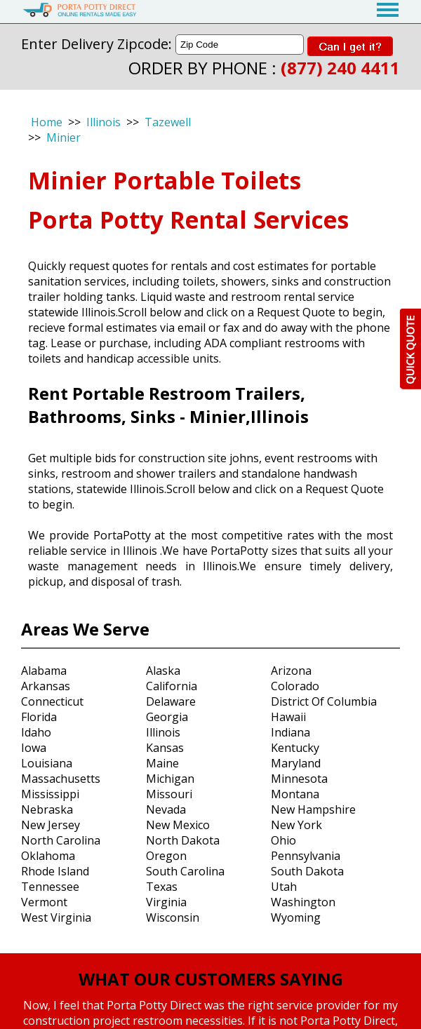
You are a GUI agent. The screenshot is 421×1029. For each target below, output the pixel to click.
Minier (63, 137)
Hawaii (288, 717)
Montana (295, 794)
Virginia (166, 902)
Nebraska (47, 809)
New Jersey (50, 825)
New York (296, 825)
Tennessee (50, 886)
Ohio (283, 840)
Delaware (171, 701)
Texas (162, 886)
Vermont (44, 902)
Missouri (169, 794)
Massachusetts (60, 778)
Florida (39, 717)
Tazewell (168, 122)
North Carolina (60, 840)
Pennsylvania (305, 855)
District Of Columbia (324, 701)
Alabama (44, 670)
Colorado (295, 686)
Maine (162, 763)
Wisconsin (172, 917)
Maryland (296, 763)
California (171, 686)
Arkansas (45, 686)
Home (46, 122)
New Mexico (178, 825)
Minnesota (299, 778)
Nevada (166, 809)
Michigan (170, 778)
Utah (284, 886)
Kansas (165, 747)
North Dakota (183, 840)
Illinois (103, 122)
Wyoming (296, 917)
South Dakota (307, 871)
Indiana (290, 732)
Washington (303, 902)
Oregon (166, 855)
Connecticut (52, 701)
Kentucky (295, 747)
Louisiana (46, 763)
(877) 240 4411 (340, 67)
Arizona (291, 670)
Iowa (33, 747)
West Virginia (56, 917)
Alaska (163, 670)
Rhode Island (55, 871)
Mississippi (50, 794)
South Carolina (185, 871)
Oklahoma (48, 855)
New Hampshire (313, 809)
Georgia (167, 717)
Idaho (36, 732)
